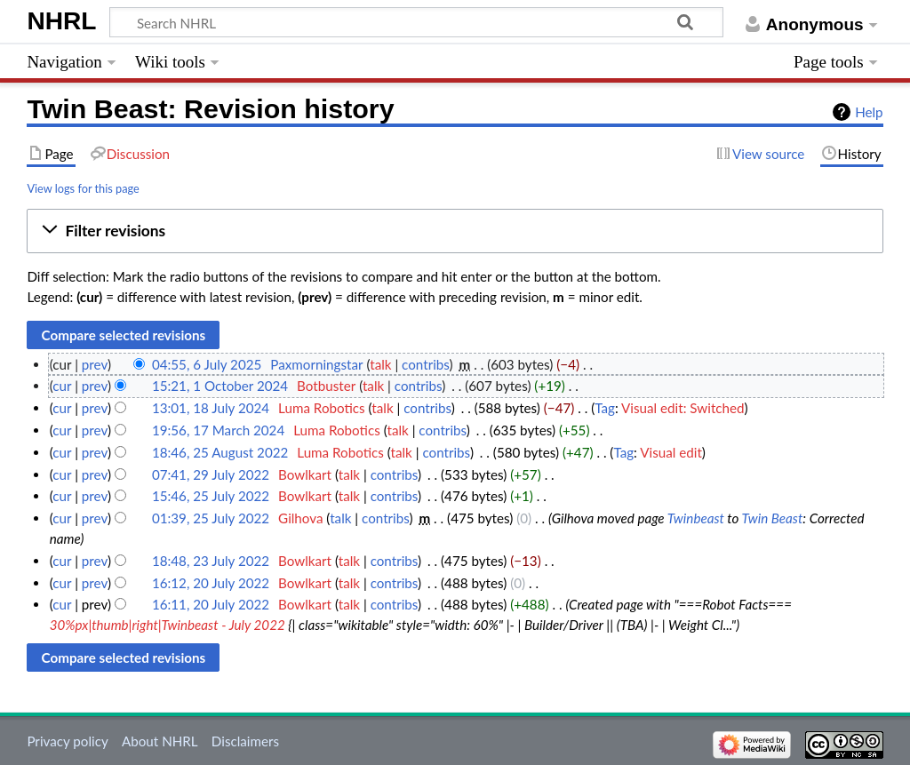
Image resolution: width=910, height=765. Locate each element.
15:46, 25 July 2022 (210, 496)
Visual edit (671, 452)
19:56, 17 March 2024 (218, 430)
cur (61, 386)
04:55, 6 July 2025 (206, 364)
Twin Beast (772, 518)
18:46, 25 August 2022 (220, 452)
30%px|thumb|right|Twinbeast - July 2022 (167, 625)
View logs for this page (83, 188)
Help (868, 112)
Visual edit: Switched (683, 408)
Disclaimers (245, 741)
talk (380, 364)
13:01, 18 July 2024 (210, 408)
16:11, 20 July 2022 (210, 604)
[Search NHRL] (416, 22)
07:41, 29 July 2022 (210, 474)
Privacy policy (67, 741)
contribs (425, 364)
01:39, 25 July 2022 (210, 518)
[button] (454, 231)
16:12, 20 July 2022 (210, 583)
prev (95, 364)
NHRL (61, 21)
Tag (605, 408)
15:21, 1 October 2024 (220, 386)
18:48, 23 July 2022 (210, 561)
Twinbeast (695, 518)
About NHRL (160, 741)
